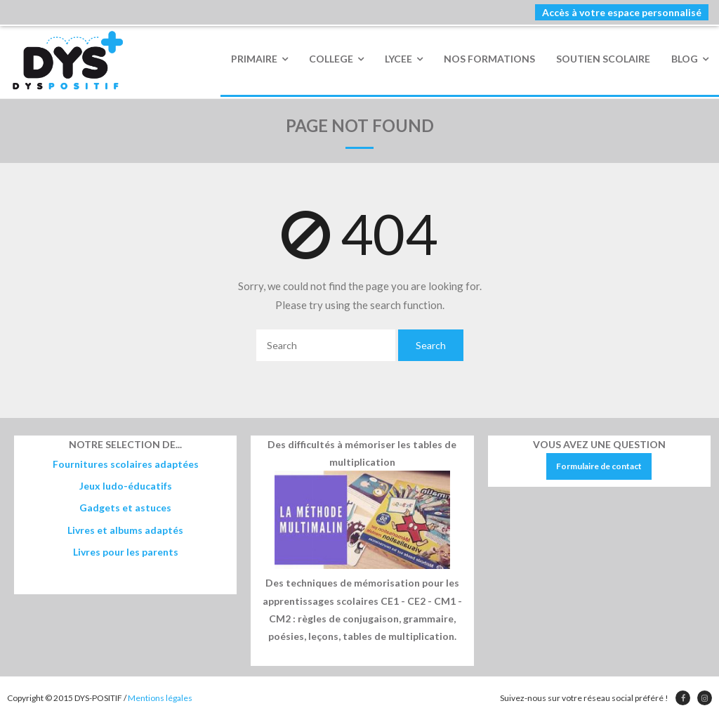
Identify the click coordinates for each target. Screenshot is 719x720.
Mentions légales (160, 698)
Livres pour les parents (125, 552)
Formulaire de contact (599, 466)
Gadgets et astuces (125, 507)
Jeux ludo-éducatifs (125, 486)
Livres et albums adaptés (125, 530)
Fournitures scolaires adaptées (126, 464)
